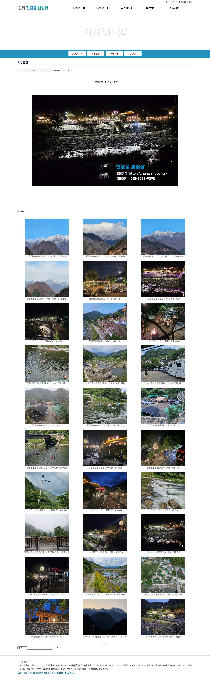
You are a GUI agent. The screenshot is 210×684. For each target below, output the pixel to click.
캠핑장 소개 (79, 8)
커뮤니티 (174, 8)
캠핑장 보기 (103, 8)
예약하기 (150, 8)
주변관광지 (127, 8)
